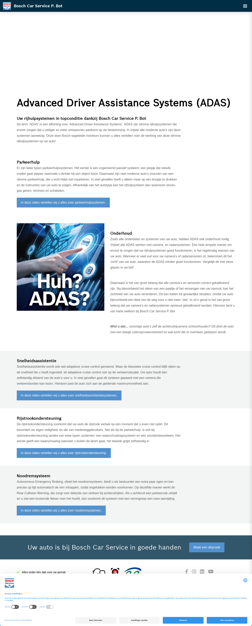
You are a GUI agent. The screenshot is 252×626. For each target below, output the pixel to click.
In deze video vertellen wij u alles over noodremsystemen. (61, 510)
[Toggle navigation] (245, 6)
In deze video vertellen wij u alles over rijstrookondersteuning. (64, 453)
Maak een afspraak (206, 547)
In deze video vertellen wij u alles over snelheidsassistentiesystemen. (69, 395)
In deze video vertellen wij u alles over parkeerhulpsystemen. (63, 202)
